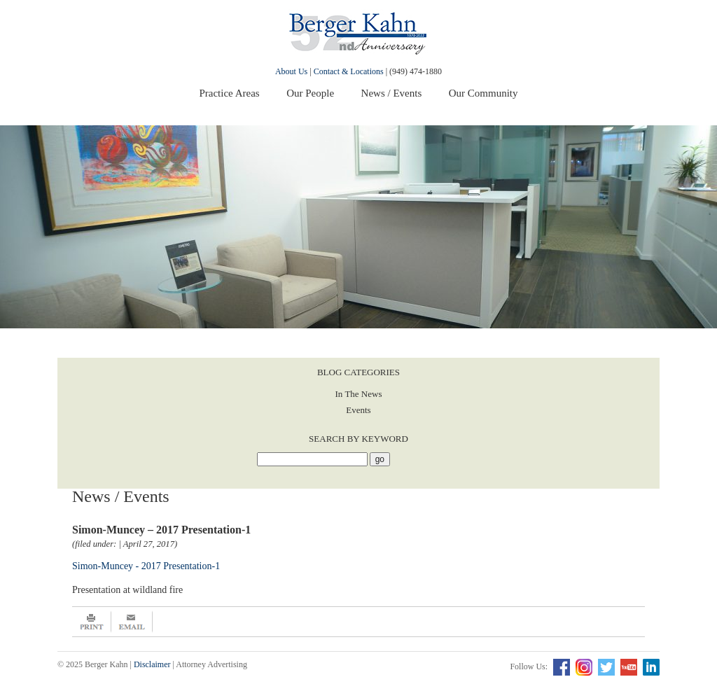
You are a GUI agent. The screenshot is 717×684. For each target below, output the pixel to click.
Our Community (483, 93)
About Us (291, 71)
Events (358, 410)
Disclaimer (152, 664)
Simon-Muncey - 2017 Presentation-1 (146, 566)
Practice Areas (229, 93)
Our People (310, 93)
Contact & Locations (349, 71)
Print (91, 621)
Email (132, 621)
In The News (358, 394)
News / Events (391, 93)
